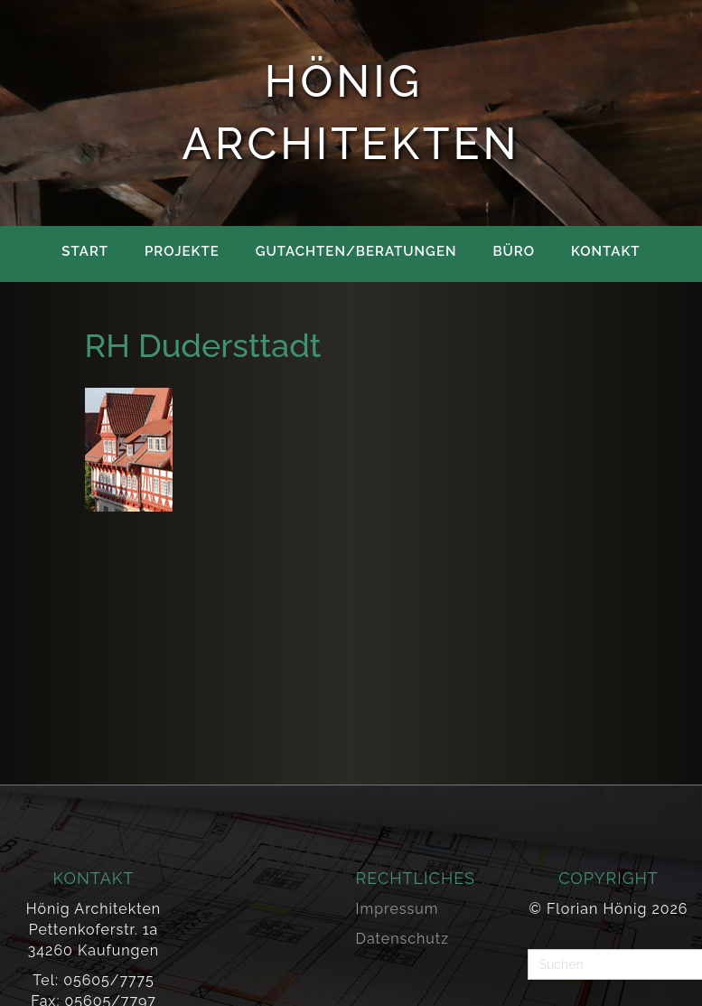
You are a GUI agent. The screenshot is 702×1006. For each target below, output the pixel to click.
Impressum (397, 908)
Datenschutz (403, 938)
